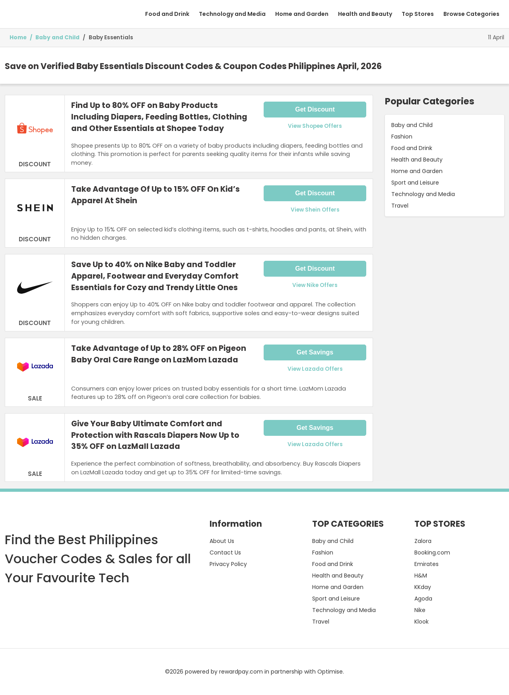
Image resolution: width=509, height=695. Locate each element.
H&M (420, 575)
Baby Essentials (111, 37)
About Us (222, 541)
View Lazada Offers (315, 369)
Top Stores (418, 14)
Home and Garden (301, 14)
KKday (422, 587)
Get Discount (315, 109)
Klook (421, 622)
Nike (419, 610)
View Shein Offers (315, 210)
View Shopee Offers (315, 126)
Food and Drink (167, 14)
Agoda (423, 599)
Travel (399, 206)
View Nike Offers (315, 285)
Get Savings (315, 352)
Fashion (401, 137)
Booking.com (432, 552)
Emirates (426, 564)
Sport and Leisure (415, 183)
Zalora (422, 541)
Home (18, 37)
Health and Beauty (365, 14)
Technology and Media (232, 14)
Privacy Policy (228, 564)
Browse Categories (471, 14)
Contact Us (225, 552)
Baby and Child (57, 37)
